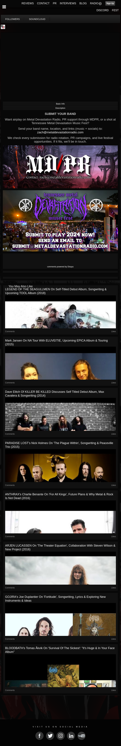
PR (54, 3)
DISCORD (102, 10)
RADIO (94, 3)
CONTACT (43, 3)
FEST (115, 10)
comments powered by (60, 267)
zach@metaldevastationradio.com (60, 132)
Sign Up (110, 3)
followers (12, 19)
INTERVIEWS (68, 3)
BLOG (83, 3)
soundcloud (37, 19)
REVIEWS (28, 3)
